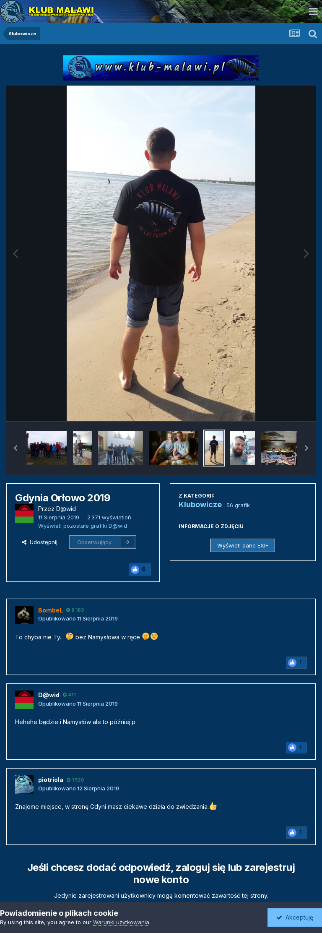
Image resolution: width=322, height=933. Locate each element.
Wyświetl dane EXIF (242, 545)
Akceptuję (294, 917)
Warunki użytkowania (121, 922)
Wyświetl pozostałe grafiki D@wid (82, 525)
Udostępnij (39, 542)
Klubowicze (200, 504)
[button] (15, 448)
